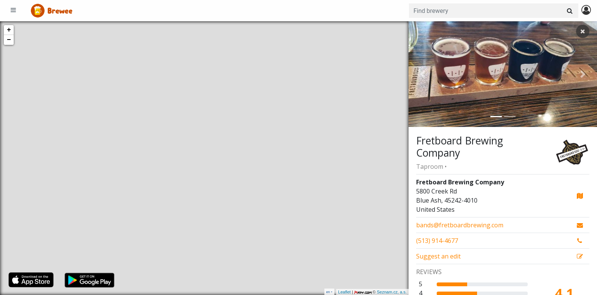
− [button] (9, 39)
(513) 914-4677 (437, 240)
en (328, 292)
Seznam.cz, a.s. (392, 292)
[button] (423, 74)
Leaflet (344, 292)
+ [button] (9, 30)
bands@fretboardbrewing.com (459, 225)
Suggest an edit (438, 256)
